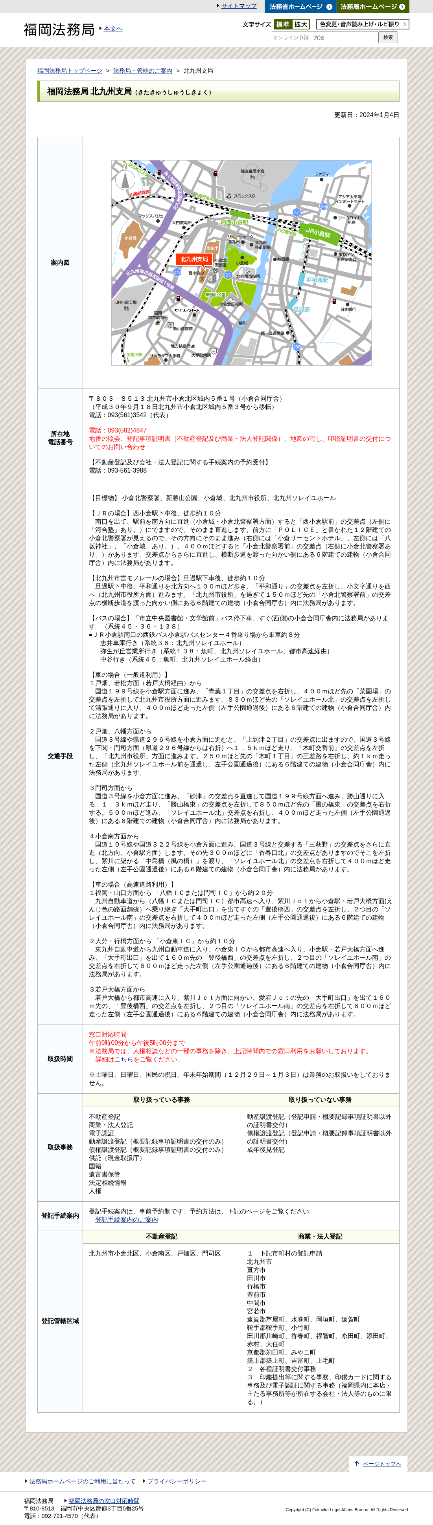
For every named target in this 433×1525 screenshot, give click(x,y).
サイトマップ (239, 6)
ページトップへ (382, 1464)
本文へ (113, 28)
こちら (123, 1059)
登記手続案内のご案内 (126, 1219)
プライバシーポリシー (176, 1481)
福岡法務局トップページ (69, 71)
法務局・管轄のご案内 (142, 71)
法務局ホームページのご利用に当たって (82, 1481)
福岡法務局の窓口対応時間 (104, 1501)
